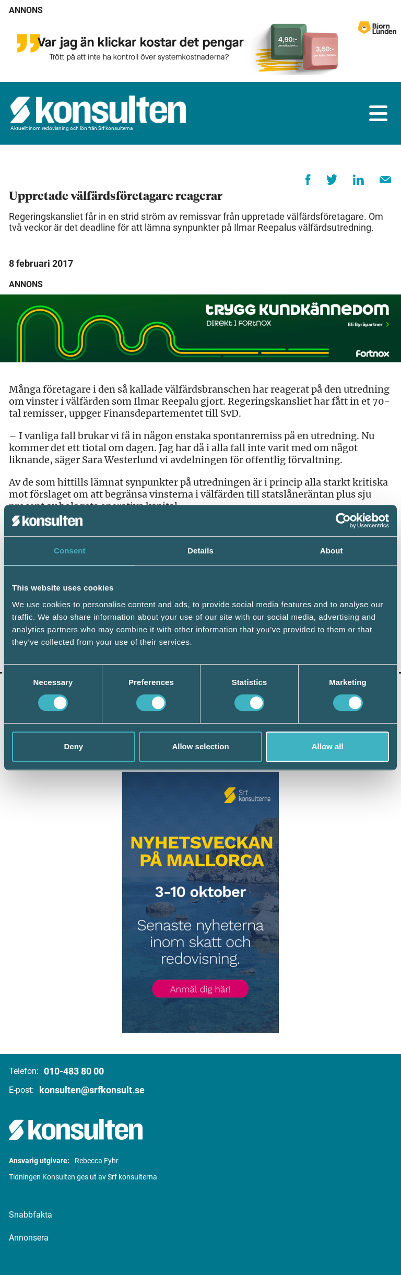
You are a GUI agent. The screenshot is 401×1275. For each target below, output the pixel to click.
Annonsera (29, 1238)
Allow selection (200, 746)
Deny (73, 746)
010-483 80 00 (74, 1071)
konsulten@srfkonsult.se (92, 1089)
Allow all (328, 746)
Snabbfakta (30, 1215)
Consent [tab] (70, 550)
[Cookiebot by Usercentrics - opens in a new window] (343, 520)
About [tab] (331, 550)
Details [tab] (200, 550)
